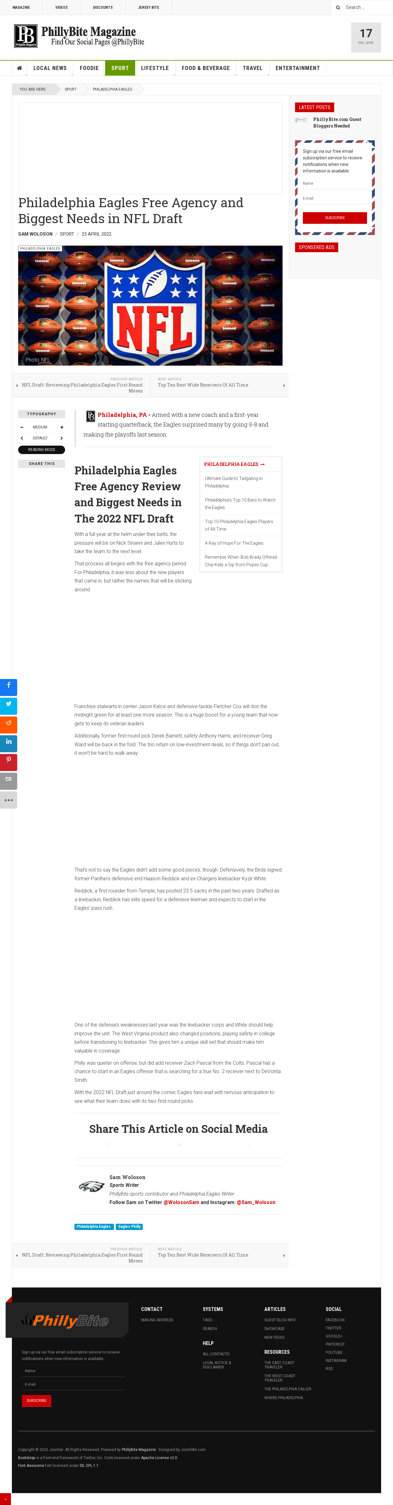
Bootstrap (26, 1458)
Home (19, 68)
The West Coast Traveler (279, 1378)
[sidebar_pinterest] (8, 762)
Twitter (333, 1328)
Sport (120, 68)
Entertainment (298, 68)
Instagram (336, 1360)
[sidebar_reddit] (8, 725)
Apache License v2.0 (159, 1458)
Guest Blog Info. (280, 1320)
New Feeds (274, 1337)
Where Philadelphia (283, 1398)
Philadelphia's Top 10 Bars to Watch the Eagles (240, 504)
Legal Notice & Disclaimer (217, 1365)
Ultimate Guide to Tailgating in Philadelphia (234, 482)
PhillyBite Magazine (139, 1450)
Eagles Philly (129, 1227)
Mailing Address (157, 1320)
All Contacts (216, 1354)
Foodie (92, 70)
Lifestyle (158, 70)
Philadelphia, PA (122, 414)
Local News (53, 70)
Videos (61, 7)
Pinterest (335, 1344)
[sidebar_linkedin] (8, 743)
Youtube (334, 1352)
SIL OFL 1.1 (89, 1465)
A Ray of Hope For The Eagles (234, 543)
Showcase (274, 1329)
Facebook (335, 1320)
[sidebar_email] (8, 781)
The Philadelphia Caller (287, 1389)
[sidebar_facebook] (8, 687)
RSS (329, 1369)
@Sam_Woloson (256, 1202)
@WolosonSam (181, 1202)
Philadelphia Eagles (112, 89)
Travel (256, 70)
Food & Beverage (209, 70)
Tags (207, 1320)
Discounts (103, 7)
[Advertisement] (150, 146)
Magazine (21, 7)
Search (210, 1329)
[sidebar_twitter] (8, 706)
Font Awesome (31, 1465)
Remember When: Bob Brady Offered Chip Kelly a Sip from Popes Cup (241, 561)
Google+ (334, 1336)
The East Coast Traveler (279, 1365)
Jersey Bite (148, 7)
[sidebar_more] (8, 800)
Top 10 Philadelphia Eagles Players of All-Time (239, 525)
